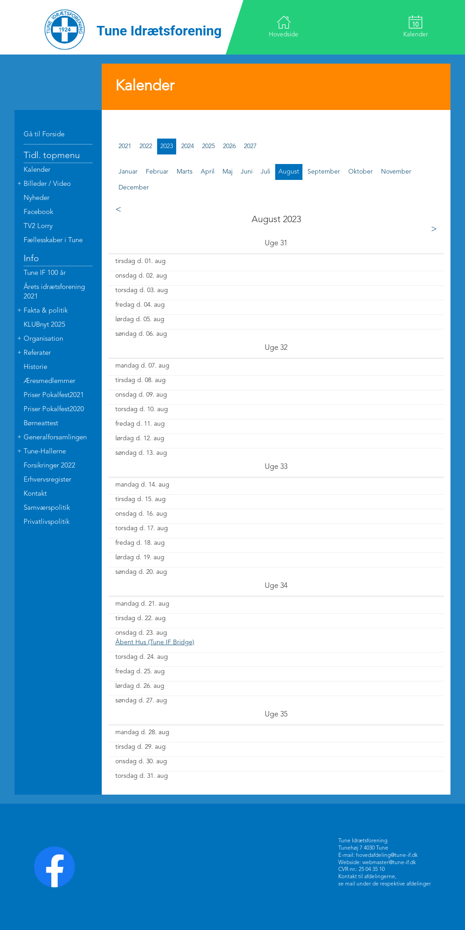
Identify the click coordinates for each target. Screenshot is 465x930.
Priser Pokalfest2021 (54, 395)
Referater (37, 353)
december (134, 187)
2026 (229, 146)
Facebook (38, 212)
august (288, 172)
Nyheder (36, 198)
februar (157, 172)
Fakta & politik (46, 311)
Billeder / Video (47, 184)
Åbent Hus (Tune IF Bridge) (154, 642)
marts (185, 172)
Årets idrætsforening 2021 (54, 292)
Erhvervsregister (47, 480)
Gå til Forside (44, 134)
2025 (208, 146)
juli (265, 172)
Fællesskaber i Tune (53, 240)
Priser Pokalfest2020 (54, 409)
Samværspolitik (47, 508)
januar (128, 172)
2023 (166, 146)
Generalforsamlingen (55, 437)
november (396, 172)
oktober (360, 172)
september (323, 172)
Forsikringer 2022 (49, 466)
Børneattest (41, 423)
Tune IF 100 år (45, 273)
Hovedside (284, 26)
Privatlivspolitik (46, 522)
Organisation (43, 339)
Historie (35, 367)
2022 (145, 146)
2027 (250, 146)
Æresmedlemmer (49, 381)
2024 (187, 146)
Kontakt (35, 494)
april (207, 172)
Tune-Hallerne (45, 451)
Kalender (415, 26)
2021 (125, 146)
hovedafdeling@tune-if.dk (387, 855)
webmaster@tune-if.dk (389, 862)
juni (246, 172)
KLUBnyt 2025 (44, 325)
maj (227, 172)
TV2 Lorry (38, 226)
